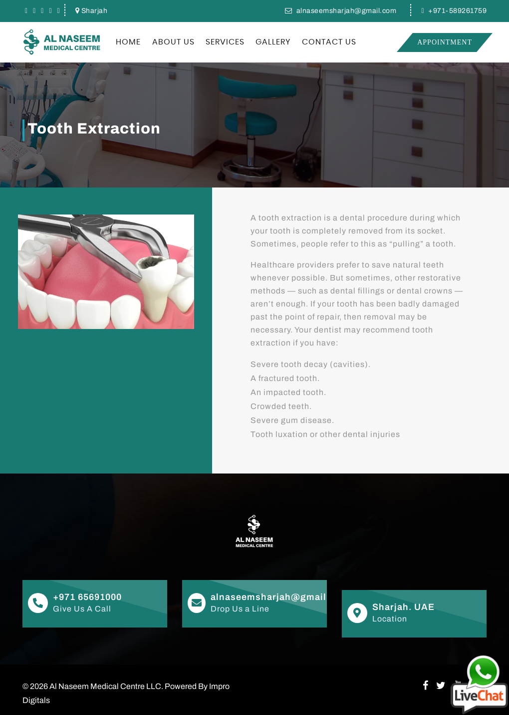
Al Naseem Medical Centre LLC (105, 686)
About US (173, 42)
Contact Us (329, 42)
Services (225, 42)
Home (128, 42)
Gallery (272, 42)
